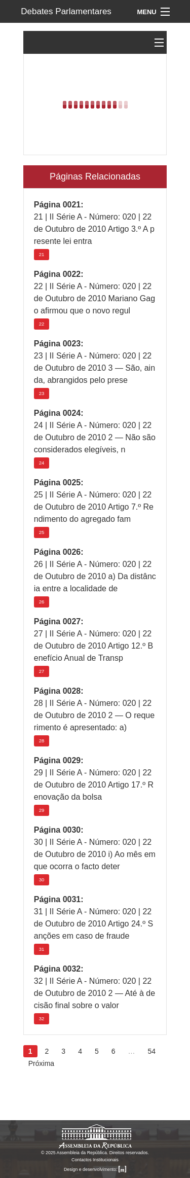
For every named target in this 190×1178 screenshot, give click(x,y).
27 (42, 671)
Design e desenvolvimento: (95, 1169)
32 (42, 1018)
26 (42, 601)
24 (42, 463)
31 (42, 949)
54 (152, 1051)
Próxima (41, 1063)
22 (42, 324)
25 (42, 532)
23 (42, 393)
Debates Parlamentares (66, 11)
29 (42, 810)
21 (42, 254)
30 (42, 879)
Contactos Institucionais (95, 1159)
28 (42, 740)
